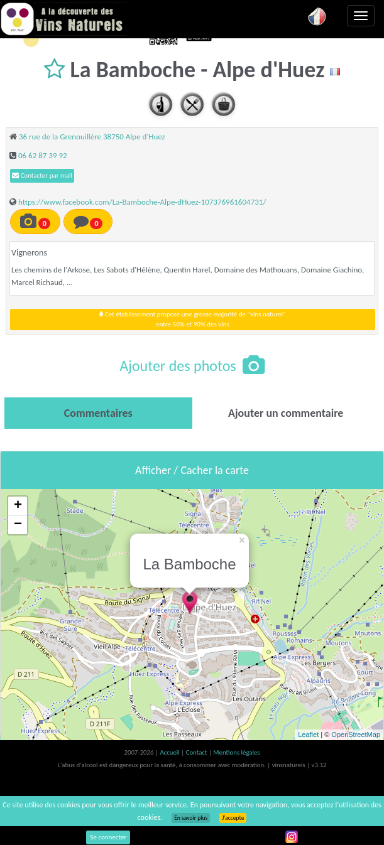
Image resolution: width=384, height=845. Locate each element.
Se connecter (108, 837)
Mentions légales (236, 752)
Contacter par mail (42, 175)
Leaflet (308, 734)
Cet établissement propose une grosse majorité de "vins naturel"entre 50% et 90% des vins (192, 319)
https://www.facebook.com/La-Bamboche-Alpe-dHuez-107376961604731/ (142, 202)
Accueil (170, 752)
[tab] (98, 413)
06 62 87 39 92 (42, 155)
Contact (197, 752)
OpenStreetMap (355, 734)
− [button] (18, 524)
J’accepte (233, 818)
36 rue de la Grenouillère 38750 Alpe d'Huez (92, 136)
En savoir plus (190, 818)
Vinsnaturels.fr (63, 19)
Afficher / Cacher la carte (192, 470)
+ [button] (18, 506)
